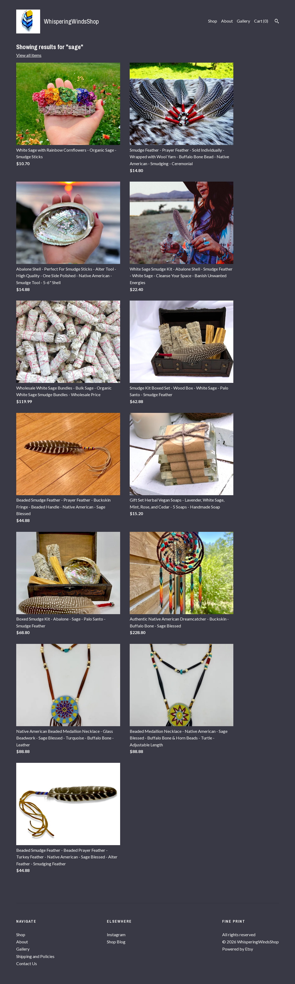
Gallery (243, 20)
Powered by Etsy (237, 948)
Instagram (116, 934)
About (227, 20)
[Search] (277, 22)
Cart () (261, 20)
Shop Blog (116, 941)
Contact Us (26, 963)
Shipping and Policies (35, 956)
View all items (28, 55)
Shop (212, 20)
